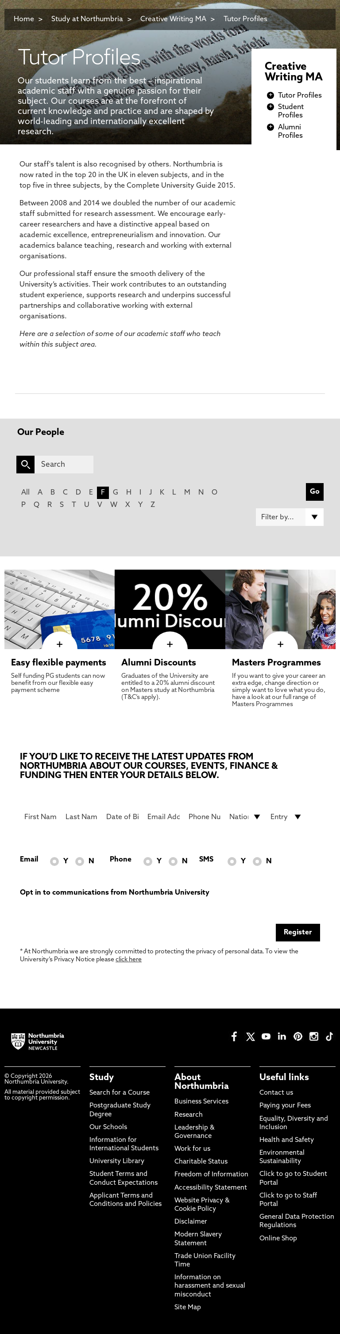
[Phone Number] (204, 817)
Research (188, 1115)
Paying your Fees (285, 1106)
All (25, 492)
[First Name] (40, 817)
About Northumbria (201, 1082)
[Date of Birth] (122, 817)
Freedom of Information (211, 1175)
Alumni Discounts (158, 663)
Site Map (187, 1307)
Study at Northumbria (87, 19)
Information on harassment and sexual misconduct (209, 1286)
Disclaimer (190, 1222)
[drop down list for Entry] (286, 817)
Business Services (201, 1102)
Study (101, 1077)
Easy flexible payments (58, 663)
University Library (116, 1161)
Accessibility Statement (210, 1188)
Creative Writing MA (173, 19)
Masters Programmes (276, 663)
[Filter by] (290, 517)
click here (129, 959)
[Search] (64, 464)
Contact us (276, 1093)
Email (29, 859)
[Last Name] (81, 817)
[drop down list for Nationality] (245, 817)
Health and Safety (286, 1140)
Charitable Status (201, 1162)
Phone (120, 859)
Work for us (192, 1149)
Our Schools (108, 1127)
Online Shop (278, 1239)
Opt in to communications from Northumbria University (114, 892)
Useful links (284, 1077)
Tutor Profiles (245, 19)
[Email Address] (163, 817)
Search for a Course (119, 1093)
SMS (206, 859)
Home (24, 19)
